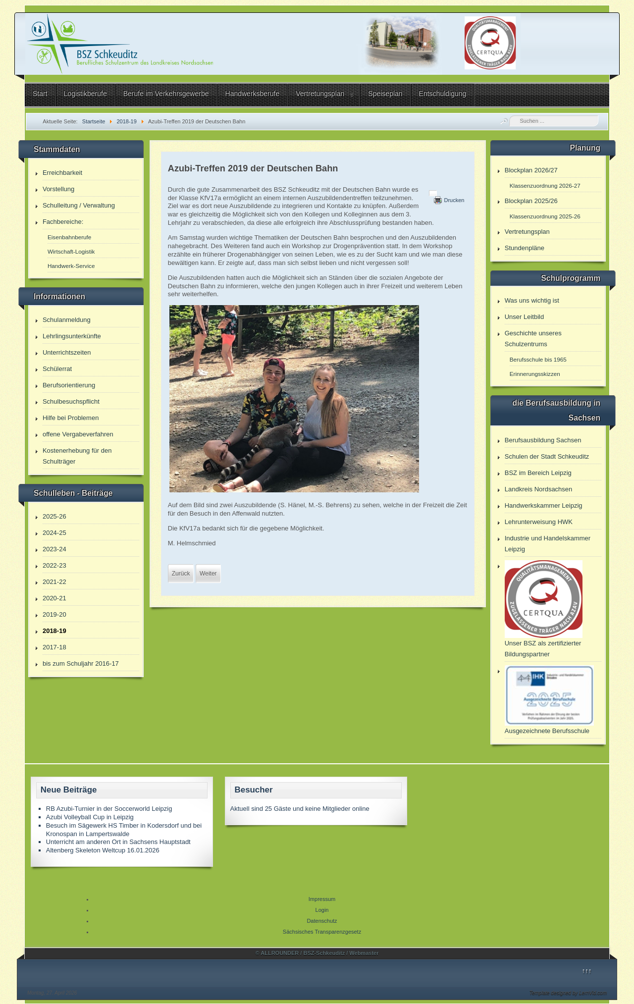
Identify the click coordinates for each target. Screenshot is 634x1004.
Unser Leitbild (524, 316)
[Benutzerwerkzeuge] (433, 193)
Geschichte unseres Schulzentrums (533, 338)
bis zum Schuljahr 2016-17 (81, 663)
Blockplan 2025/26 (531, 201)
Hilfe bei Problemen (71, 418)
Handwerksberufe (252, 94)
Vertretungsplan (320, 94)
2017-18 (54, 647)
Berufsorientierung (69, 385)
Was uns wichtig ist (532, 300)
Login (322, 910)
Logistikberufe (85, 94)
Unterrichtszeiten (67, 352)
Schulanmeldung (67, 319)
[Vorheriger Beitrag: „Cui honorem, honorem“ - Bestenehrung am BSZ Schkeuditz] (181, 573)
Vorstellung (58, 189)
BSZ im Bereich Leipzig (538, 472)
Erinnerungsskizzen (535, 373)
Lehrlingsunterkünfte (72, 336)
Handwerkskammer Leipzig (543, 505)
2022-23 (54, 565)
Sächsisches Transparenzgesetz (322, 932)
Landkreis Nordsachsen (539, 489)
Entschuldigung (443, 94)
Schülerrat (57, 368)
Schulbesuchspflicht (71, 401)
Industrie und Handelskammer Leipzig (547, 543)
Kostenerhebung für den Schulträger (77, 456)
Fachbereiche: (63, 221)
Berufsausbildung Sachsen (543, 440)
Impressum (322, 899)
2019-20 (54, 614)
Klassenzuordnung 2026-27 (545, 185)
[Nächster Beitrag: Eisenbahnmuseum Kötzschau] (208, 573)
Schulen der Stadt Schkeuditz (547, 456)
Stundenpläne (524, 248)
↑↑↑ (587, 970)
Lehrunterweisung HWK (539, 522)
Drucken (454, 200)
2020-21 (54, 598)
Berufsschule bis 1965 (538, 359)
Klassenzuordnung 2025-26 (545, 216)
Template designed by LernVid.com (568, 993)
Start (40, 94)
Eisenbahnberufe (69, 237)
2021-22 (54, 581)
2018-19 (54, 630)
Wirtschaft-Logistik (71, 251)
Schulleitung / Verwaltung (79, 205)
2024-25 (54, 532)
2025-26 (54, 516)
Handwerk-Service (71, 266)
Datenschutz (322, 921)
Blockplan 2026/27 (531, 170)
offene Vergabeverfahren (78, 434)
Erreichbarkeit (62, 172)
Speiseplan (385, 94)
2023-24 (54, 549)
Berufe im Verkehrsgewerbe (166, 94)
